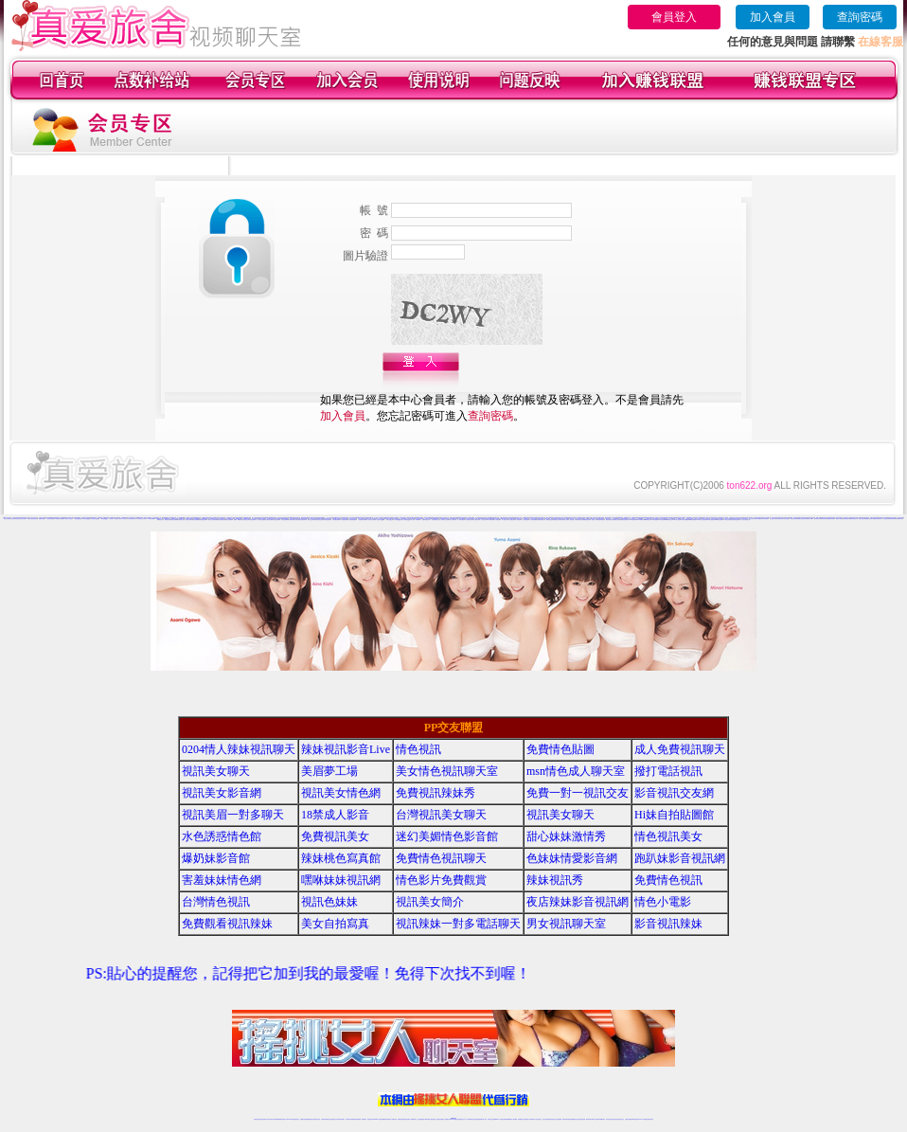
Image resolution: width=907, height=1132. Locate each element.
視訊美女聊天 (216, 771)
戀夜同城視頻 (601, 519)
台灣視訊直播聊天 (628, 1119)
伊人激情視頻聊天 (468, 519)
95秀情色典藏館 (684, 519)
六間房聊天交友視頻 (141, 518)
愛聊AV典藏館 (237, 519)
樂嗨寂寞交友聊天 (869, 518)
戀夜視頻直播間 (586, 519)
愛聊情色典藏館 (195, 519)
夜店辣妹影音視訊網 (577, 901)
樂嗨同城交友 (817, 518)
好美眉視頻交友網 (319, 519)
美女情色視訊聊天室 (447, 771)
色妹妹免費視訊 (421, 1119)
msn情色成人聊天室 (575, 771)
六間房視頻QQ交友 (104, 518)
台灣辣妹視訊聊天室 (325, 1119)
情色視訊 (418, 749)
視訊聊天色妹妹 (370, 1119)
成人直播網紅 (446, 1119)
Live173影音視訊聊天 (378, 1119)
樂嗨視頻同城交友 (853, 518)
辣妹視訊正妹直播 (491, 1119)
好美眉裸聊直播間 (336, 519)
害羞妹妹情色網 (221, 880)
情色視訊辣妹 (256, 1119)
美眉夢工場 (329, 771)
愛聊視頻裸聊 (893, 518)
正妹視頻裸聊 (558, 1119)
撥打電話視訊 (668, 771)
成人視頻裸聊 (514, 1119)
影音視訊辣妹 (668, 923)
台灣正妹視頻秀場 (546, 1119)
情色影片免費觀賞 (441, 880)
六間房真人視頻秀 (68, 518)
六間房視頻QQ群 (94, 518)
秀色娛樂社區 (779, 518)
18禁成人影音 (335, 814)
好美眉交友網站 (311, 519)
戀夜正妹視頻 (617, 519)
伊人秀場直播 (497, 519)
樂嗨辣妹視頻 (824, 518)
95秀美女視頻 (655, 519)
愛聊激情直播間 (203, 519)
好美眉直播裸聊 (284, 519)
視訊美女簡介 (430, 901)
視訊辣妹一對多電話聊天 (458, 923)
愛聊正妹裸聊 (174, 519)
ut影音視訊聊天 (635, 1119)
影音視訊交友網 (674, 793)
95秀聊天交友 (647, 519)
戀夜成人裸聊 (565, 519)
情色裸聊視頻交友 (574, 1119)
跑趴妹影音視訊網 (679, 858)
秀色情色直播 (786, 518)
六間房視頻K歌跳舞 (59, 518)
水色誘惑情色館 (221, 836)
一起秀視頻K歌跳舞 (362, 519)
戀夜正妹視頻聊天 (557, 519)
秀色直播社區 (772, 518)
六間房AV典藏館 (151, 518)
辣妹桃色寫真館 (341, 858)
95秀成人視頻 (677, 519)
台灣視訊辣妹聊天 (341, 1119)
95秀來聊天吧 (640, 519)
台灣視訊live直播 (276, 1119)
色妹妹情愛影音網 (571, 858)
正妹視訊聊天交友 (333, 1119)
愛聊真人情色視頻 (212, 519)
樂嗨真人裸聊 (839, 518)
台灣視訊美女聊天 (441, 814)
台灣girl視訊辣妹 (601, 1119)
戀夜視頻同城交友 (610, 519)
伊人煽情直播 (525, 519)
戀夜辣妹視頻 (579, 519)
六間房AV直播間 (113, 518)
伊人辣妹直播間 (460, 519)
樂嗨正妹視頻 (861, 518)
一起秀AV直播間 (415, 519)
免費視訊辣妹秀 (435, 793)
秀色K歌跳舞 (758, 518)
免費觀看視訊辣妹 (227, 923)
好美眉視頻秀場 (327, 519)
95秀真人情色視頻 (701, 519)
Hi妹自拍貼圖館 (674, 814)
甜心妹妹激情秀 (566, 836)
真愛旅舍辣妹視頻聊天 (32, 518)
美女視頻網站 (155, 517)
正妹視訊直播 (433, 1119)
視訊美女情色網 (341, 793)
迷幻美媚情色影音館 (447, 836)
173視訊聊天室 (413, 1119)
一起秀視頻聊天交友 (435, 519)
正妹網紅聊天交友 (461, 1119)
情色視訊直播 (262, 1119)
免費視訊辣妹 (303, 1119)
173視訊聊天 (363, 1119)
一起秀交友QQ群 (389, 519)
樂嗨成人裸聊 (809, 518)
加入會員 (772, 17)
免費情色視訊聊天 (441, 858)
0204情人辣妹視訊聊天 (238, 749)
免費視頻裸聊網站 (507, 1119)
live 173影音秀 (290, 1119)
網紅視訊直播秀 (439, 1119)
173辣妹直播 (468, 1119)
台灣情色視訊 (216, 901)
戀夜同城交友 (573, 519)
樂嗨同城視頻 (845, 518)
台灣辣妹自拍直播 (349, 1119)
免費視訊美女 (335, 836)
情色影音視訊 (283, 1119)
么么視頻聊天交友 (688, 518)
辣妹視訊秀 (554, 880)
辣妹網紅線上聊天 (483, 1119)
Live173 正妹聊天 (499, 1119)
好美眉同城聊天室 (292, 519)
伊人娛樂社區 (511, 519)
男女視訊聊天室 (566, 923)
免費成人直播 (594, 1119)
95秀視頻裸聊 (633, 519)
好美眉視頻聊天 (252, 519)
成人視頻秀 (117, 517)
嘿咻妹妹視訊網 (341, 880)
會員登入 (674, 17)
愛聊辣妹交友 (181, 519)
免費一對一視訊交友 (577, 793)
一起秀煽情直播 (344, 519)
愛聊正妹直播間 (228, 519)
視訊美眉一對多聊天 (233, 814)
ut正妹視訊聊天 (406, 1119)
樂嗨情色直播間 (794, 518)
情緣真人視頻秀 (658, 517)
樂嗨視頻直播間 (830, 518)
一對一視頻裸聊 (162, 517)
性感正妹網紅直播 (475, 1119)
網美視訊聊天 (589, 1119)
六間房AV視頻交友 (122, 518)
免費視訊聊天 (400, 1119)
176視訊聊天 (427, 1119)
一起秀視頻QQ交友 (406, 519)
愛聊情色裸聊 (886, 518)
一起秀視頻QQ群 (397, 519)
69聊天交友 (448, 518)
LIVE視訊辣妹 (269, 1119)
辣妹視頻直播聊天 (357, 1119)
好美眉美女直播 (261, 519)
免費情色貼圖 (560, 749)
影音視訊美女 (615, 1119)
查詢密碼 (859, 17)
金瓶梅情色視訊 (309, 1119)
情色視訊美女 (668, 836)
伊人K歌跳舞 (490, 519)
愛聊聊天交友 (160, 519)
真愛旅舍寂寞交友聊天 (21, 518)
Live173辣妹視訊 (452, 1119)
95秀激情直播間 (692, 519)
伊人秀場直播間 (532, 519)
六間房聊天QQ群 (77, 518)
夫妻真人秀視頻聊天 (529, 1119)
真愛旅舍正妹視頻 (11, 518)
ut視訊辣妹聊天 (387, 1119)
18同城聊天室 (627, 517)
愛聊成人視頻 (188, 519)
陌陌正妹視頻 (740, 517)
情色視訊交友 (621, 1119)
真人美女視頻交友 (745, 519)
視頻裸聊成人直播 (521, 1119)
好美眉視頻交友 (244, 519)
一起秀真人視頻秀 (371, 519)
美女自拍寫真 (335, 923)
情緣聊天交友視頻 (723, 517)
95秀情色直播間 (719, 519)
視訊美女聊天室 (609, 1119)
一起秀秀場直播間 (352, 519)
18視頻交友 (588, 517)
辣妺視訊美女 (650, 1119)
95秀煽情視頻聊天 (710, 519)
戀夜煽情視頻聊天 (540, 519)
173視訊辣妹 (394, 1119)
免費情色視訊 (668, 880)
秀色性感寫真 (752, 518)
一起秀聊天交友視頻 (444, 519)
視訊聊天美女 (296, 1119)
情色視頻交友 (553, 1119)
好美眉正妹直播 (276, 519)
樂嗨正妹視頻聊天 (802, 518)
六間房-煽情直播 (41, 518)
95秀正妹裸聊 (662, 519)
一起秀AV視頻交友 (425, 519)
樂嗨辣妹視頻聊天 (877, 518)
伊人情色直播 (518, 519)
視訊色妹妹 (329, 901)
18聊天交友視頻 (727, 519)
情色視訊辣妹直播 (581, 1119)
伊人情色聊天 (452, 519)
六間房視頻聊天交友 (132, 518)
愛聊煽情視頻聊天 (220, 519)
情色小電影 (662, 901)
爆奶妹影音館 (216, 858)
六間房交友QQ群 (86, 518)
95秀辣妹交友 (669, 519)
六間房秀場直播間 (50, 518)
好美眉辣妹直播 (268, 519)
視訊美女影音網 (221, 793)
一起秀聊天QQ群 (379, 519)
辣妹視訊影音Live (345, 749)
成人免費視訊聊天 (679, 749)
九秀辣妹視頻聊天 (419, 518)
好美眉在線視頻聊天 (301, 519)
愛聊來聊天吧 (899, 518)
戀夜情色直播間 (549, 519)
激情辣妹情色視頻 (566, 1119)
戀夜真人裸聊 (594, 519)
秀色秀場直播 (765, 518)
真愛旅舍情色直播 (735, 519)
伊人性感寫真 (484, 519)
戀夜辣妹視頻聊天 (625, 519)
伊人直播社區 (504, 519)
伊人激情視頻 (476, 519)
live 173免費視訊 (643, 1119)
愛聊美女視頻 (167, 519)
